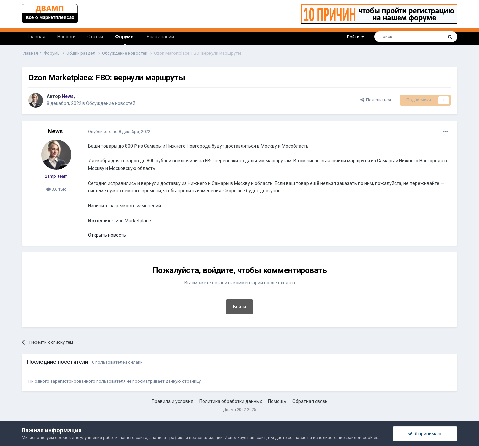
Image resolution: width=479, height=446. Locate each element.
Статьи (95, 36)
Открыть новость (107, 235)
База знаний (160, 36)
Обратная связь (310, 401)
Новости (66, 36)
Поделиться (375, 99)
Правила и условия (172, 401)
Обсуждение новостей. (111, 103)
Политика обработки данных (230, 401)
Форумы (125, 39)
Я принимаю (424, 433)
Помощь (277, 401)
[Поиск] (393, 36)
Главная (36, 36)
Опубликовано (119, 131)
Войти (355, 36)
